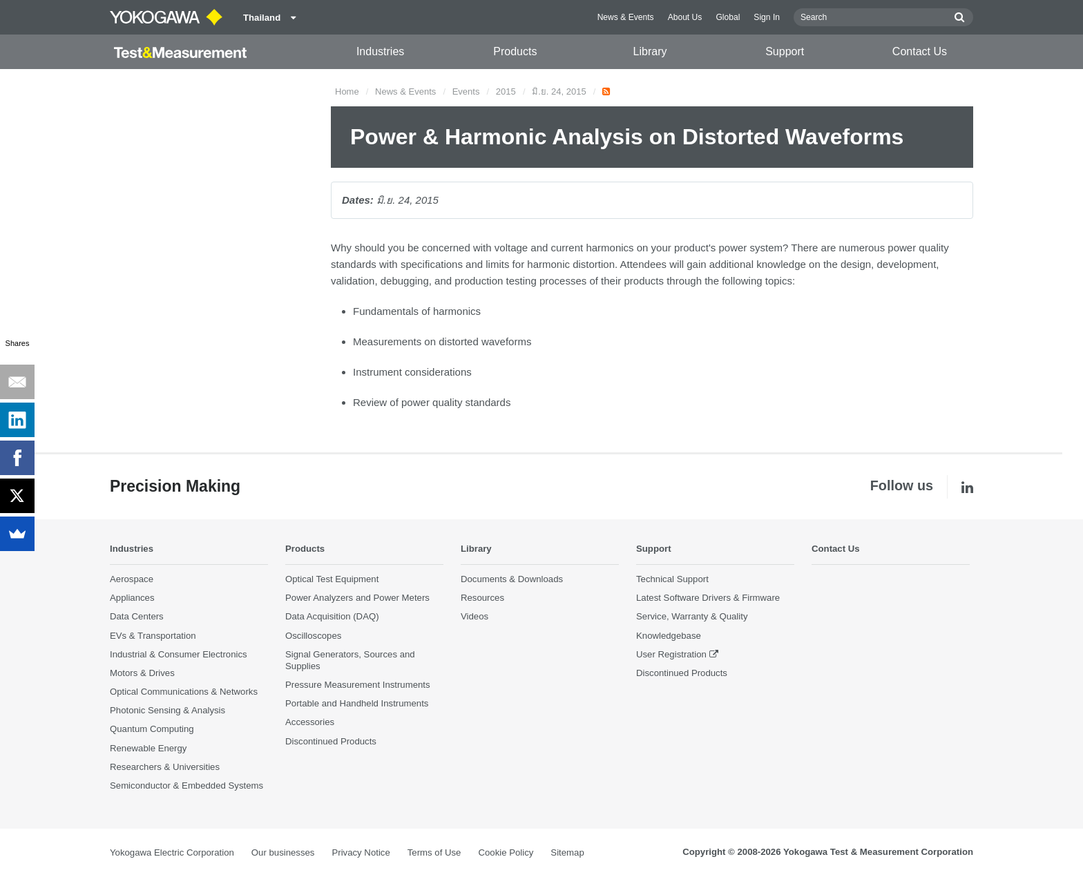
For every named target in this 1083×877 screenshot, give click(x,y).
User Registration (671, 654)
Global (728, 17)
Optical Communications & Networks (184, 692)
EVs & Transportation (153, 635)
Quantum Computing (152, 729)
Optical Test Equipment (331, 580)
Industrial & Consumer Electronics (178, 654)
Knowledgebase (668, 635)
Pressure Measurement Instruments (357, 685)
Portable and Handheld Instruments (356, 704)
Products (515, 51)
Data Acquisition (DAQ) (332, 617)
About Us (685, 17)
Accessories (309, 722)
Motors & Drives (142, 673)
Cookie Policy (505, 853)
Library (650, 51)
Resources (482, 598)
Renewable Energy (148, 748)
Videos (474, 617)
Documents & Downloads (512, 580)
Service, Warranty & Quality (691, 617)
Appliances (132, 598)
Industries (380, 51)
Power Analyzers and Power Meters (357, 598)
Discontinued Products (330, 741)
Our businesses (283, 853)
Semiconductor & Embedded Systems (186, 786)
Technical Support (672, 580)
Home (347, 91)
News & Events (625, 17)
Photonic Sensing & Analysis (167, 711)
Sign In (767, 17)
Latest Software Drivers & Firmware (708, 598)
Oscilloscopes (313, 635)
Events (466, 91)
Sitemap (567, 853)
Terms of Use (434, 853)
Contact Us (919, 51)
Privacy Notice (361, 853)
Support (784, 51)
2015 (506, 91)
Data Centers (137, 617)
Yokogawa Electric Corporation (172, 853)
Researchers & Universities (165, 767)
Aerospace (131, 580)
